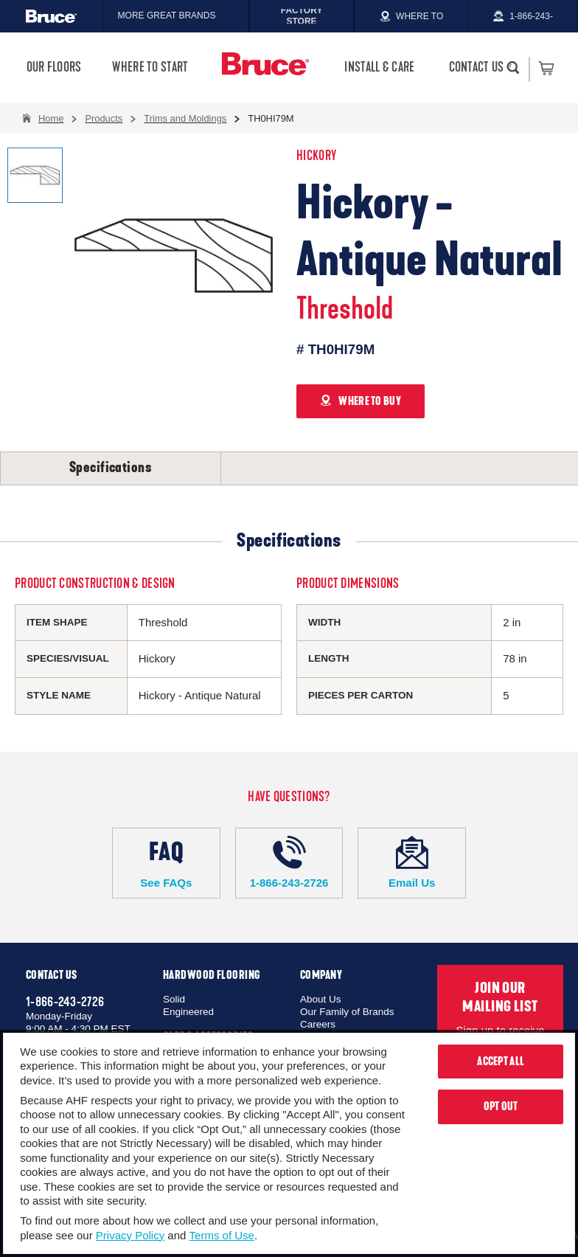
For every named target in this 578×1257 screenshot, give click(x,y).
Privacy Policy (130, 1235)
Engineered (188, 1011)
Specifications (110, 467)
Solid (174, 999)
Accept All (500, 1061)
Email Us (412, 862)
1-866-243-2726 (289, 862)
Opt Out (501, 1106)
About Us (320, 999)
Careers (317, 1024)
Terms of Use (221, 1235)
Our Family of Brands (347, 1011)
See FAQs (166, 862)
